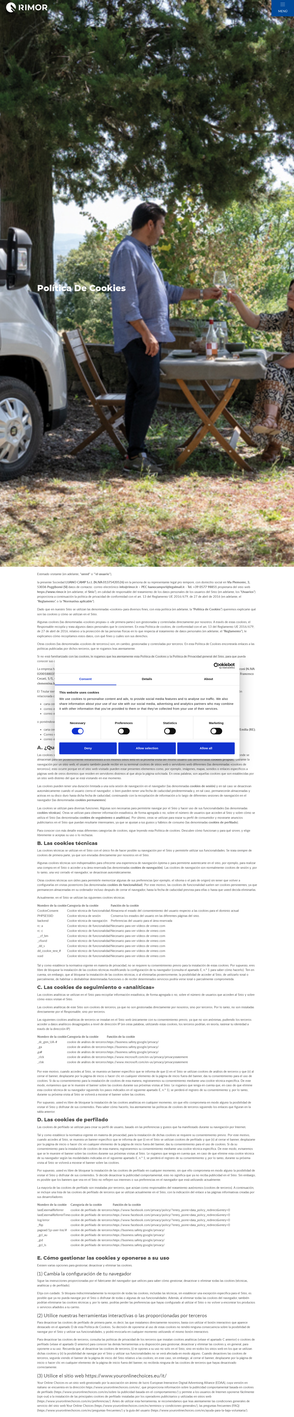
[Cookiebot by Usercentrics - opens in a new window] (217, 666)
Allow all (206, 748)
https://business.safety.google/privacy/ (133, 1042)
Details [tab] (147, 679)
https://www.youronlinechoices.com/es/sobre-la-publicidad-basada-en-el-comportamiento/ (116, 1392)
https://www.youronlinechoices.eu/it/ (126, 1375)
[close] (282, 4)
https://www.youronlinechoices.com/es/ (113, 1387)
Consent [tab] (85, 679)
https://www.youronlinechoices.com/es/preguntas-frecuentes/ (80, 1410)
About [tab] (208, 679)
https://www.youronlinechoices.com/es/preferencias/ (74, 1401)
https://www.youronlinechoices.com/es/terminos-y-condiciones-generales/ (146, 1405)
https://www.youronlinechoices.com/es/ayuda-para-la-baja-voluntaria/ (199, 1410)
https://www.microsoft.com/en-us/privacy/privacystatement (147, 1057)
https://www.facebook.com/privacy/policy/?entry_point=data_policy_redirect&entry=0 (171, 1210)
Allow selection (147, 748)
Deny (88, 748)
